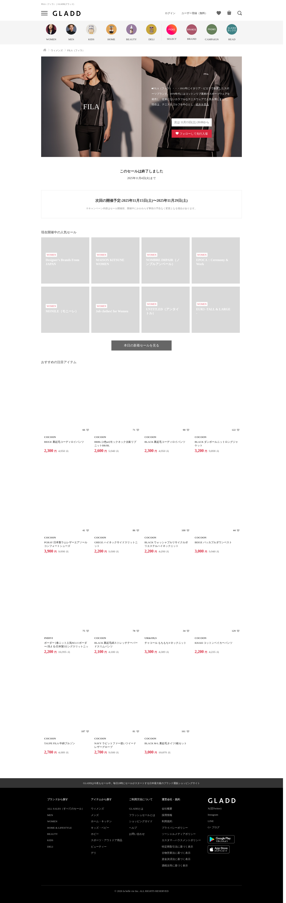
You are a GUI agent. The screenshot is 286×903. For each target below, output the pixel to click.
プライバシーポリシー (175, 827)
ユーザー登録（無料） (194, 13)
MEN (50, 815)
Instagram (213, 814)
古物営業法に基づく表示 (176, 852)
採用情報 (167, 815)
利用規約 (167, 821)
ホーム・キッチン (101, 821)
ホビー (95, 833)
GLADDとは (136, 808)
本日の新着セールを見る (141, 345)
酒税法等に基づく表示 (175, 865)
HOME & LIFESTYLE (59, 827)
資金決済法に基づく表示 (176, 859)
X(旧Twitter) (214, 808)
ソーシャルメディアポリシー (179, 833)
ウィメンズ (97, 808)
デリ (93, 852)
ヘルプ (133, 827)
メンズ (95, 815)
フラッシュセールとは (142, 815)
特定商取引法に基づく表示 (177, 846)
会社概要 (167, 808)
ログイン (170, 13)
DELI (50, 846)
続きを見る (202, 104)
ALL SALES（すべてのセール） (65, 808)
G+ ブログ (214, 827)
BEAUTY (52, 833)
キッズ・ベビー (100, 827)
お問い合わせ (137, 833)
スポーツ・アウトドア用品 (106, 840)
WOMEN (52, 821)
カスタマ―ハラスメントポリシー (181, 840)
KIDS (50, 840)
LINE (211, 821)
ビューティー (99, 846)
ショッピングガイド (141, 821)
